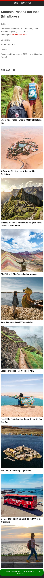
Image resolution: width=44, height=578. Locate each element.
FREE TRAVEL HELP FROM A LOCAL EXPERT (23, 572)
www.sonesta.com (18, 35)
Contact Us (26, 3)
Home (15, 3)
